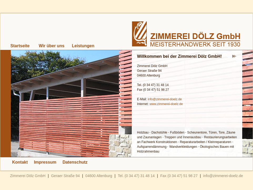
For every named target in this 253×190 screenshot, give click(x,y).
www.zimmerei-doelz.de (166, 104)
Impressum (45, 162)
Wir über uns (51, 46)
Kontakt (20, 162)
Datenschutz (75, 162)
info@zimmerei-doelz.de (165, 99)
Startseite (20, 46)
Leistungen (83, 46)
